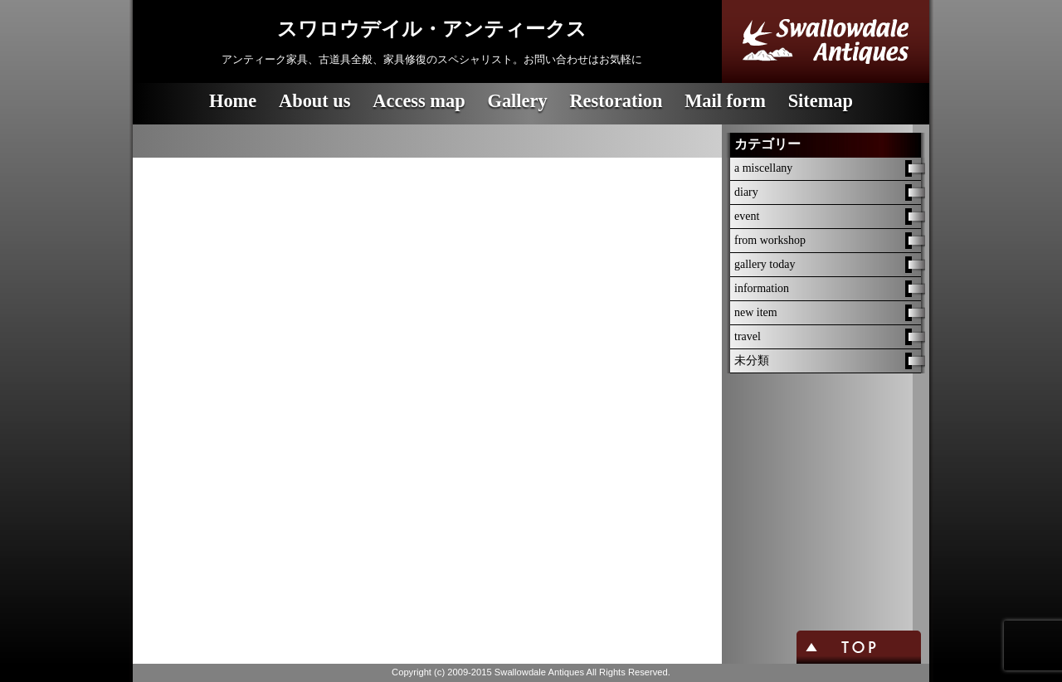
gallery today (764, 264)
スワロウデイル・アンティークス (432, 29)
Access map (419, 100)
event (746, 216)
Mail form (725, 100)
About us (315, 100)
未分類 (751, 360)
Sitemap (820, 100)
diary (746, 192)
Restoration (615, 100)
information (761, 288)
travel (747, 336)
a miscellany (763, 168)
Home (232, 100)
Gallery (517, 100)
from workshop (770, 240)
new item (755, 312)
